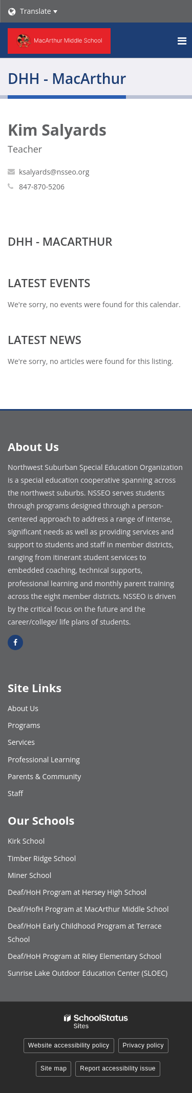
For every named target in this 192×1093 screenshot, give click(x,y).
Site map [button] (53, 1068)
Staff (15, 793)
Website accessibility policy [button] (69, 1045)
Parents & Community (44, 776)
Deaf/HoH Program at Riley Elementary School (84, 956)
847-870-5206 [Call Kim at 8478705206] (42, 186)
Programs (24, 725)
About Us (23, 708)
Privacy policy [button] (143, 1045)
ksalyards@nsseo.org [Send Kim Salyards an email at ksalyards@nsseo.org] (54, 172)
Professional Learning (44, 759)
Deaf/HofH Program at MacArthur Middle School (88, 909)
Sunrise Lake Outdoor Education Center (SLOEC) (87, 973)
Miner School (29, 875)
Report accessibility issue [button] (118, 1068)
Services (21, 742)
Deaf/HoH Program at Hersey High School (77, 892)
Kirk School (26, 841)
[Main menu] (182, 40)
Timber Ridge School (42, 858)
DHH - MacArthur (60, 241)
